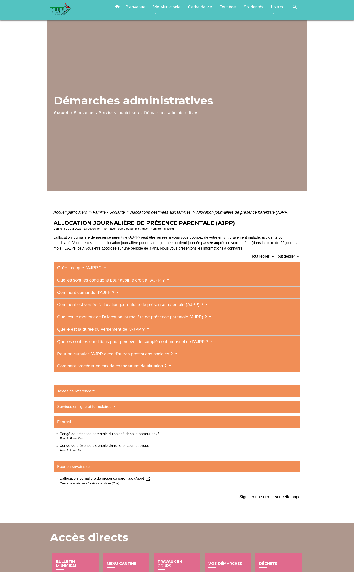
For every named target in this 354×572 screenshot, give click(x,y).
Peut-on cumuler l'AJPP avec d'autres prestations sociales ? (115, 353)
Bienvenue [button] (135, 7)
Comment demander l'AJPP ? (86, 292)
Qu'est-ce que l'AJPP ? (80, 267)
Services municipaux (119, 112)
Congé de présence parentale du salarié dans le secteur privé (109, 434)
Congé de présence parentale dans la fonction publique (104, 445)
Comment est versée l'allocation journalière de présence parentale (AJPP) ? (130, 304)
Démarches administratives (171, 112)
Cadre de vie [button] (200, 7)
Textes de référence (74, 391)
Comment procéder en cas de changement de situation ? (112, 366)
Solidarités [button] (253, 7)
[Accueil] (78, 10)
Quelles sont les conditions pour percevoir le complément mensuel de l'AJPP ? (133, 341)
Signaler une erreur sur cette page (269, 497)
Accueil (62, 112)
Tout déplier (288, 256)
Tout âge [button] (228, 7)
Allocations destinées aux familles (161, 212)
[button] (117, 7)
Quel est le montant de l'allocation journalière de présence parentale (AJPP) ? (132, 316)
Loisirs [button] (277, 7)
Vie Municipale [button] (166, 7)
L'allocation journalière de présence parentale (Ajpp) (104, 478)
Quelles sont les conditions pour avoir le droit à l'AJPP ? (111, 280)
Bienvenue (84, 112)
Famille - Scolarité (109, 212)
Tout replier (263, 256)
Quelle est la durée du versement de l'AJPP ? (101, 329)
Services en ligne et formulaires (85, 406)
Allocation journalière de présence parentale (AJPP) (242, 212)
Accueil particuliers (71, 212)
